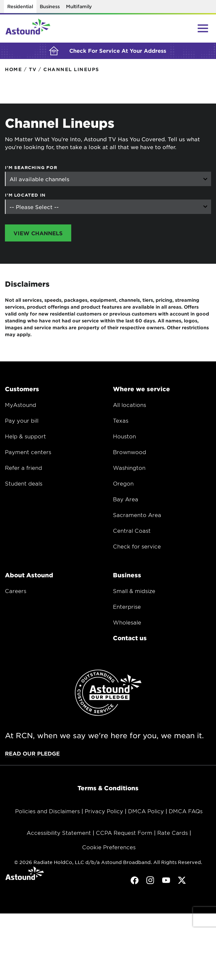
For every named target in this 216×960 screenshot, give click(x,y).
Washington (129, 469)
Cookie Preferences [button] (109, 848)
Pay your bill (21, 421)
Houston (124, 437)
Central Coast (132, 531)
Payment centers (28, 453)
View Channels (38, 234)
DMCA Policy (146, 812)
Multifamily (79, 6)
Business (50, 6)
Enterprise (127, 608)
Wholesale (127, 623)
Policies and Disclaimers (47, 812)
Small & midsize (134, 592)
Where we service (141, 390)
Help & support (25, 437)
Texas (120, 421)
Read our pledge (32, 754)
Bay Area (125, 500)
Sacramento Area (137, 516)
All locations (129, 406)
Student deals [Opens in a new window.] (23, 484)
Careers (15, 592)
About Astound (29, 576)
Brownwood (129, 453)
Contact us (130, 639)
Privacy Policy (104, 812)
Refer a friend (23, 469)
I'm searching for (31, 168)
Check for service (137, 547)
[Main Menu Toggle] (203, 28)
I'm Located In (25, 196)
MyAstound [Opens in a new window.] (20, 406)
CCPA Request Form (124, 834)
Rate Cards (172, 834)
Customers (22, 390)
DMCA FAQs (186, 812)
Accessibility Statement (59, 834)
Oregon (123, 484)
